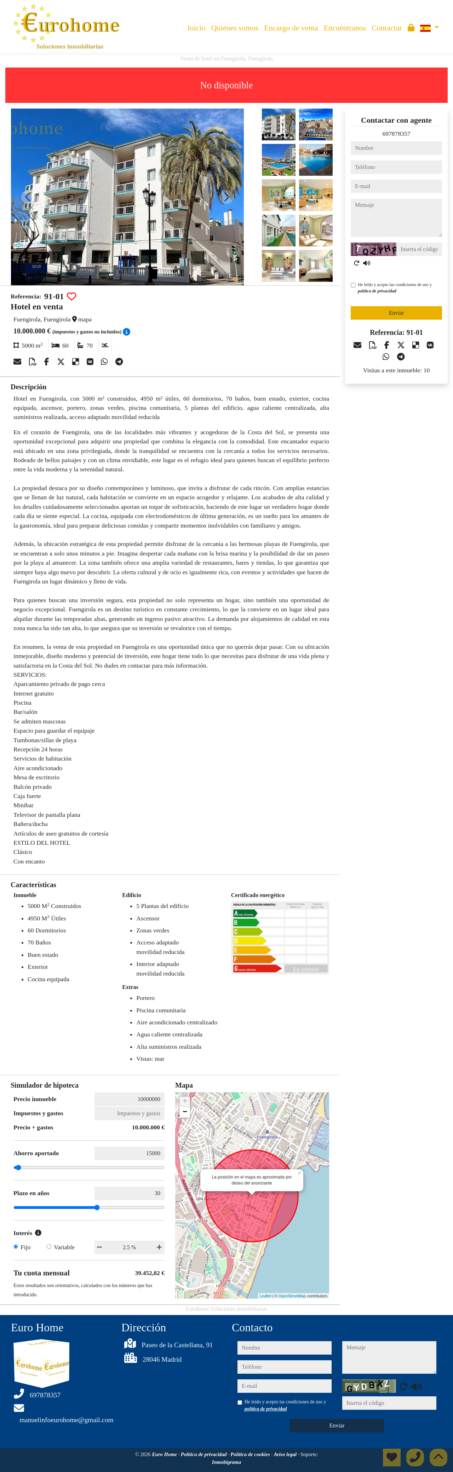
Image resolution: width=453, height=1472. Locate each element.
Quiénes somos (234, 27)
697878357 (396, 133)
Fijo (25, 1247)
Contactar (387, 27)
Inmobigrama (226, 1462)
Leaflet (265, 1296)
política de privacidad (377, 291)
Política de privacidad (204, 1454)
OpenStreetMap (292, 1296)
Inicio (196, 27)
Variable (64, 1247)
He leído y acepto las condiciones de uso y (395, 287)
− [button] (185, 1112)
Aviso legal (286, 1454)
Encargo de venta (291, 27)
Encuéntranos (345, 27)
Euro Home (165, 1454)
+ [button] (185, 1101)
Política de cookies (250, 1454)
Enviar (396, 313)
